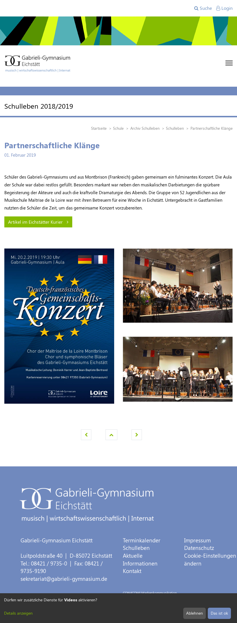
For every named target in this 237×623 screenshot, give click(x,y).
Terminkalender (141, 540)
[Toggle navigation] (229, 63)
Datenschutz (199, 547)
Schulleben (136, 547)
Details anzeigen (18, 613)
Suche (203, 8)
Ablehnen (194, 613)
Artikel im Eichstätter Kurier (38, 222)
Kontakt (132, 570)
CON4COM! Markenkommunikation (150, 592)
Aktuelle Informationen (140, 559)
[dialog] (118, 608)
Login (224, 8)
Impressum (197, 540)
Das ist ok (219, 613)
